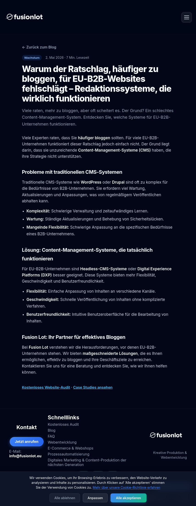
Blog (51, 430)
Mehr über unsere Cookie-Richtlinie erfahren (126, 487)
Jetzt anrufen (27, 441)
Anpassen (95, 498)
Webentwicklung (62, 442)
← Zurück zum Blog (39, 47)
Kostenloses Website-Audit (46, 387)
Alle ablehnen (64, 498)
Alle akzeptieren (128, 498)
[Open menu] (186, 17)
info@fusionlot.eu (25, 456)
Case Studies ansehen (93, 387)
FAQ (51, 436)
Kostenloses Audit (63, 424)
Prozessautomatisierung (68, 454)
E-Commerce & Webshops (70, 448)
